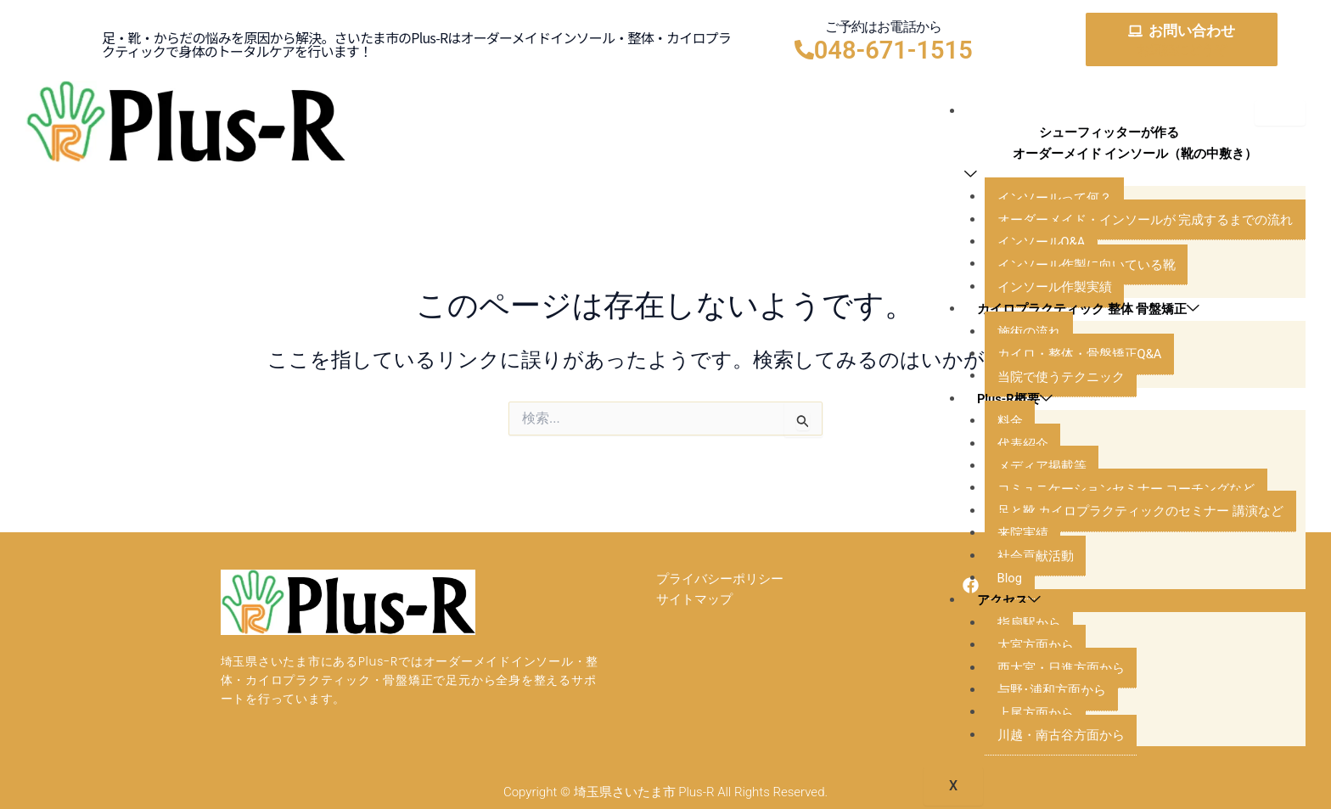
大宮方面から (1020, 648)
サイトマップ (694, 613)
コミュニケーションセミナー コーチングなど (1117, 492)
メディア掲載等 (1027, 469)
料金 (993, 424)
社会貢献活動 (1020, 559)
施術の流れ (1013, 335)
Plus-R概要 (1002, 402)
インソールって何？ (1041, 201)
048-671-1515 (893, 50)
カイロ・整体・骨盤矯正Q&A (1067, 357)
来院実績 (1007, 536)
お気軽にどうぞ (1182, 50)
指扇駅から (1013, 626)
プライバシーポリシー (719, 584)
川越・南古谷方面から (1047, 738)
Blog (993, 581)
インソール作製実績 (1041, 290)
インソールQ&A (1027, 245)
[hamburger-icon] (1280, 113)
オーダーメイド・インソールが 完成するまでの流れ (1137, 223)
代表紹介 (1007, 447)
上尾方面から (1020, 716)
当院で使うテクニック (1047, 380)
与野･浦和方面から (1037, 693)
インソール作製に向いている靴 (1075, 268)
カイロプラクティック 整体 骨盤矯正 (1080, 313)
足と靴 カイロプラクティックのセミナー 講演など (1132, 514)
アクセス (996, 604)
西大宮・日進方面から (1047, 671)
